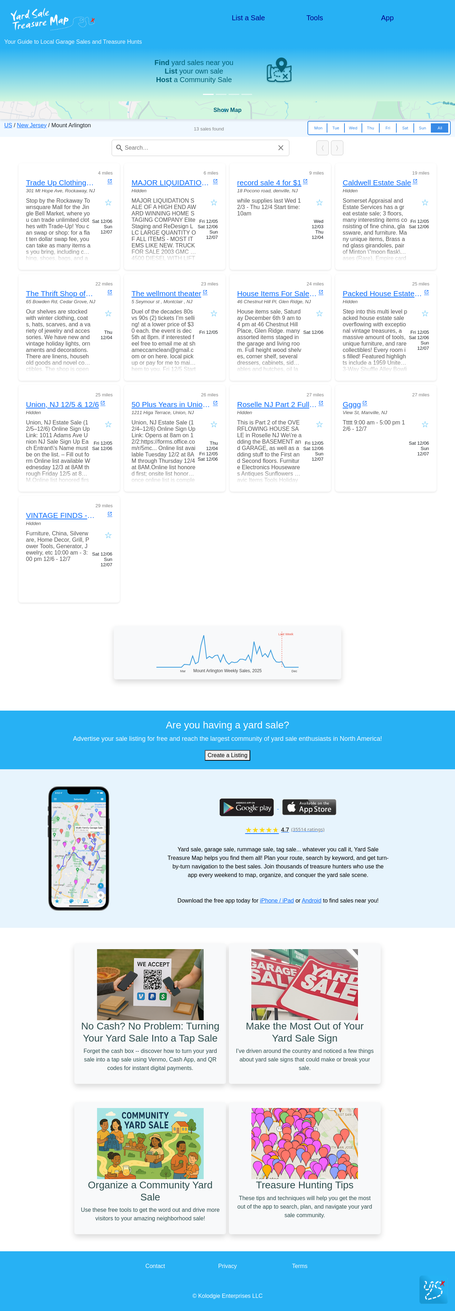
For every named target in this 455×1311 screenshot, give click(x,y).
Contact (155, 1266)
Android (311, 901)
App (387, 18)
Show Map (227, 110)
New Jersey (32, 125)
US (8, 125)
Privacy (227, 1266)
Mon (318, 127)
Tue (335, 127)
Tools (314, 18)
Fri (387, 127)
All (440, 127)
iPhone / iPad (277, 901)
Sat (405, 127)
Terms (300, 1266)
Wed (353, 127)
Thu (370, 127)
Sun (422, 127)
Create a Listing (227, 755)
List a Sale (248, 18)
